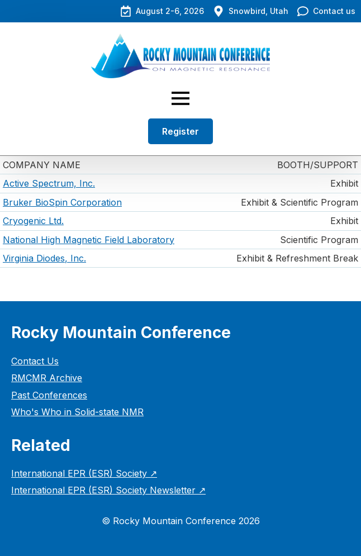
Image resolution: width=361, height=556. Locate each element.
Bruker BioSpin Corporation (62, 202)
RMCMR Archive (46, 377)
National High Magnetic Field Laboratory (88, 239)
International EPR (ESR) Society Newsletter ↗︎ (108, 490)
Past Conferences (49, 395)
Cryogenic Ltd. (33, 220)
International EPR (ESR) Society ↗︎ (84, 473)
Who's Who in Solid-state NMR (77, 411)
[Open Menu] (180, 98)
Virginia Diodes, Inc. (44, 258)
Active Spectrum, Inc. (49, 183)
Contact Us (35, 361)
